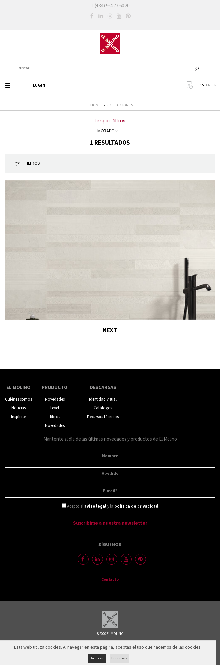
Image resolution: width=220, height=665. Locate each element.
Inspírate (18, 417)
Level (54, 408)
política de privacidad (136, 506)
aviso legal (95, 506)
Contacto (110, 579)
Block (55, 417)
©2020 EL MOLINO (110, 634)
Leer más (119, 658)
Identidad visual (103, 399)
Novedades (55, 399)
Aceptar (97, 658)
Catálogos (103, 408)
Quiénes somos (18, 399)
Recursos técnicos (103, 417)
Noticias (18, 408)
